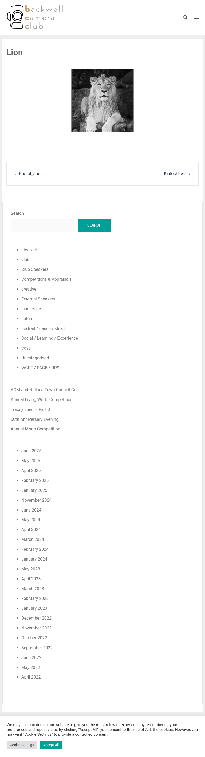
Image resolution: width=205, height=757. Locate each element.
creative (28, 289)
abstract (29, 249)
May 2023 (30, 569)
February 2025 (35, 480)
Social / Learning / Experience (49, 338)
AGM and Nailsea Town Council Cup (45, 389)
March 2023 (32, 588)
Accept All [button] (51, 745)
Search (17, 213)
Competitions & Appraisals (46, 279)
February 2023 (35, 598)
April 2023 (31, 578)
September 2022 (37, 647)
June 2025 (31, 450)
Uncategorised (35, 357)
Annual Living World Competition (42, 399)
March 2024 (32, 539)
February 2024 (35, 549)
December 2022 (36, 618)
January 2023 (34, 608)
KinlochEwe (175, 173)
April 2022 (31, 677)
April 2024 (31, 529)
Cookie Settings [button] (22, 745)
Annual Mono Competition (35, 428)
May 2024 (30, 519)
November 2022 (36, 628)
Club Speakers (35, 269)
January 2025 (34, 490)
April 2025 (31, 470)
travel (26, 348)
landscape (31, 308)
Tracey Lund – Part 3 (30, 409)
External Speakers (38, 299)
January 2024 (34, 559)
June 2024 (31, 510)
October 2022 (34, 637)
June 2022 (31, 657)
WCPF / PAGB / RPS (40, 367)
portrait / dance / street (43, 328)
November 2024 (36, 500)
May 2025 (30, 460)
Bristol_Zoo (30, 173)
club (25, 259)
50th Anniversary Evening (34, 419)
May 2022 (30, 667)
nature (27, 318)
